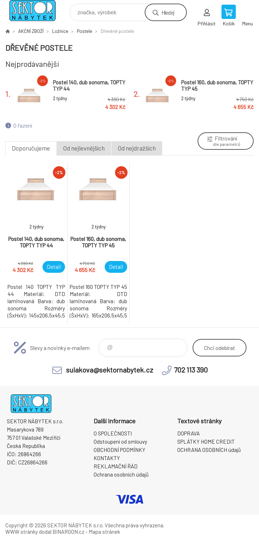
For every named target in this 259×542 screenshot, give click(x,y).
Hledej (167, 12)
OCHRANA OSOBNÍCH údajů (209, 450)
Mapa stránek (104, 531)
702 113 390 (191, 369)
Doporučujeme (31, 148)
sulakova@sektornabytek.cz (109, 369)
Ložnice (60, 31)
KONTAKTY (107, 458)
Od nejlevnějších (84, 148)
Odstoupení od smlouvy (120, 441)
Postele (84, 31)
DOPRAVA (188, 433)
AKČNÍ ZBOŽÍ (31, 31)
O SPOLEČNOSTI (113, 433)
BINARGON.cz (68, 531)
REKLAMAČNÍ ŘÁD (116, 466)
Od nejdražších (137, 148)
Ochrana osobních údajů (121, 474)
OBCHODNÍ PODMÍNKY (119, 450)
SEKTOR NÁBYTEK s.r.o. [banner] (37, 10)
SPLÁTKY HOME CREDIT (206, 441)
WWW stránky (21, 531)
